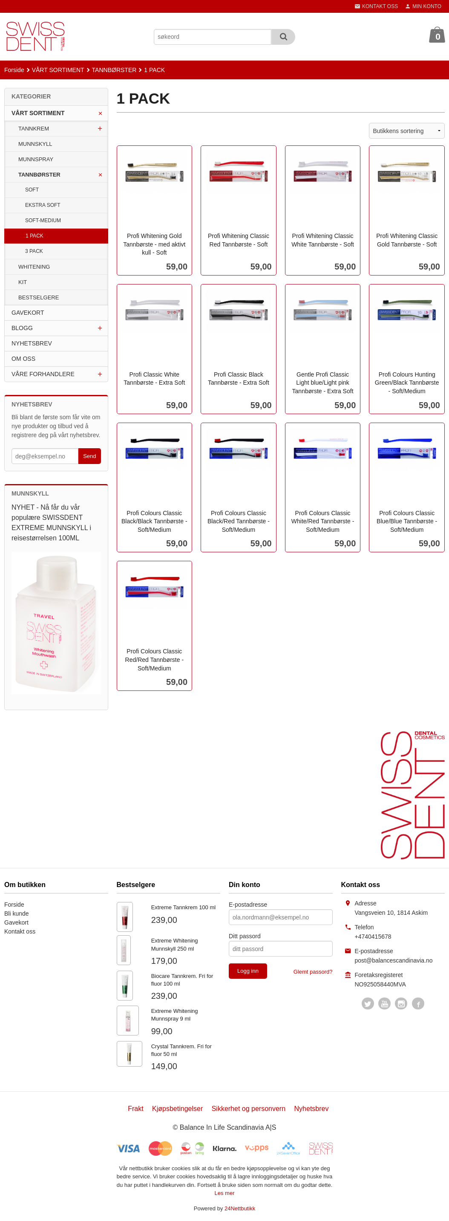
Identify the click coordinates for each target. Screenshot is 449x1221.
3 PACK (34, 251)
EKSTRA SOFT (42, 205)
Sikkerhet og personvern (248, 1108)
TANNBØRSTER (39, 174)
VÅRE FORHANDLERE (43, 374)
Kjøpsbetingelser (177, 1108)
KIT (22, 282)
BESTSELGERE (38, 297)
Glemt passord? (313, 972)
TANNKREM (33, 128)
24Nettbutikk (239, 1208)
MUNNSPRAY (35, 159)
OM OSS (23, 358)
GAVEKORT (28, 312)
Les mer (225, 1193)
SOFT (32, 190)
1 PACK (34, 236)
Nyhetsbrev (311, 1108)
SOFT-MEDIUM (43, 220)
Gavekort (16, 922)
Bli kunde (16, 913)
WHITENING (34, 267)
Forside (14, 70)
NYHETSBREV (32, 343)
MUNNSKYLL (35, 144)
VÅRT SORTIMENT (38, 113)
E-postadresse (248, 904)
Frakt (135, 1108)
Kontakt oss (19, 931)
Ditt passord (245, 936)
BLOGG (22, 328)
